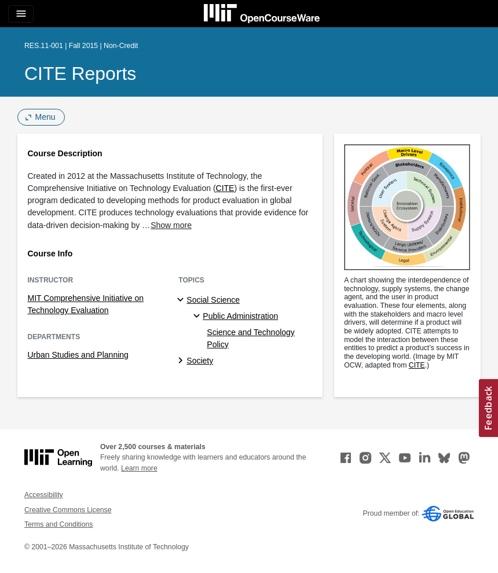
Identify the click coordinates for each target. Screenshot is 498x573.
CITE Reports (80, 73)
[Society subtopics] (182, 361)
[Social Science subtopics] (182, 300)
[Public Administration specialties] (198, 316)
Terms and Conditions (58, 524)
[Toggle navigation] (21, 14)
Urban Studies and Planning (78, 354)
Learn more (139, 468)
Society (199, 360)
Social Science (213, 299)
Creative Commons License (67, 510)
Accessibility (43, 495)
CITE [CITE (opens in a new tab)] (225, 188)
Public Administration (240, 316)
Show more (171, 225)
